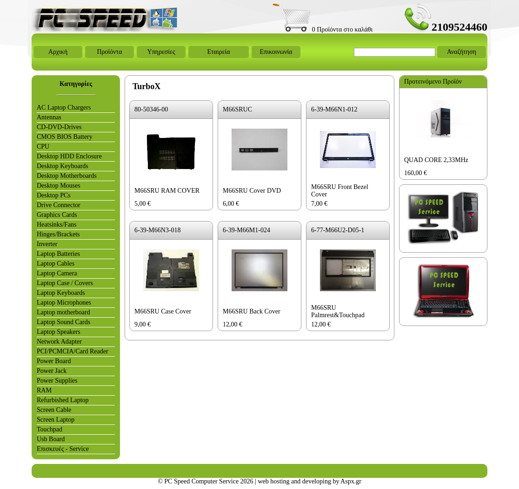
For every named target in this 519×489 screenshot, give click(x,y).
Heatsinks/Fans (57, 224)
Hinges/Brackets (58, 234)
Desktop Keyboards (62, 166)
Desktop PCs (54, 195)
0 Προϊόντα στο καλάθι (323, 29)
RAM (44, 390)
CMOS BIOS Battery (65, 136)
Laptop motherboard (63, 312)
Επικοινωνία (276, 51)
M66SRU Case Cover (162, 311)
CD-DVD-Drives (59, 127)
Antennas (49, 117)
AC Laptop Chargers (64, 107)
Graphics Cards (57, 214)
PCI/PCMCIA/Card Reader (72, 351)
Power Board (54, 361)
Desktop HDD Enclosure (69, 156)
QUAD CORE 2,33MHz (436, 159)
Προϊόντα (109, 51)
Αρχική (57, 51)
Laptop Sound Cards (63, 322)
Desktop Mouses (58, 185)
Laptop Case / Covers (65, 283)
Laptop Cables (55, 263)
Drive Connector (58, 205)
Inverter (47, 244)
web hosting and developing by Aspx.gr (309, 481)
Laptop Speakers (58, 331)
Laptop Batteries (58, 253)
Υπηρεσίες (161, 51)
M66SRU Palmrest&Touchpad (338, 311)
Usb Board (51, 439)
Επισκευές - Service (63, 448)
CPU (43, 146)
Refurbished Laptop (63, 400)
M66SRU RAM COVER (167, 190)
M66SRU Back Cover (251, 311)
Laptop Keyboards (61, 292)
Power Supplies (57, 380)
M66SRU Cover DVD (252, 190)
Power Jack (52, 370)
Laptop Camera (57, 273)
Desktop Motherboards (67, 175)
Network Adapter (59, 341)
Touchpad (49, 429)
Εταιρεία (218, 51)
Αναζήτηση (461, 51)
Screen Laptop (55, 419)
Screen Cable (54, 409)
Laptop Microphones (64, 302)
